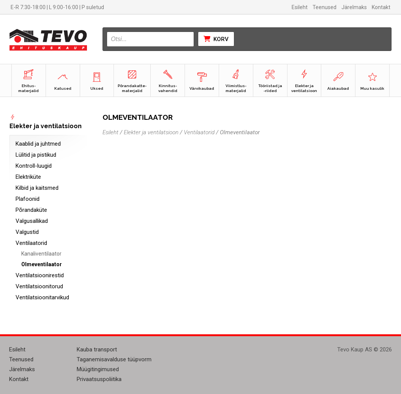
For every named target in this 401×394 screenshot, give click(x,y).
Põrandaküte (31, 210)
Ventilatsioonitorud (39, 286)
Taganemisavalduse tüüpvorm (114, 359)
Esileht (300, 7)
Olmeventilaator (41, 264)
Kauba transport (97, 349)
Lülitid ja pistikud (36, 154)
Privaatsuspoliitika (99, 379)
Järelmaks (354, 7)
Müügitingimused (98, 369)
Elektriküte (28, 176)
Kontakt (381, 7)
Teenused (324, 7)
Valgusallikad (32, 221)
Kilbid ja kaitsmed (37, 187)
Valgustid (27, 232)
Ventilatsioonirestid (40, 275)
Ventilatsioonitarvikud (42, 297)
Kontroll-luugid (34, 165)
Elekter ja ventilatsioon (151, 132)
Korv (216, 39)
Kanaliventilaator (41, 254)
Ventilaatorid (31, 243)
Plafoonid (27, 198)
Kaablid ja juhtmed (38, 143)
